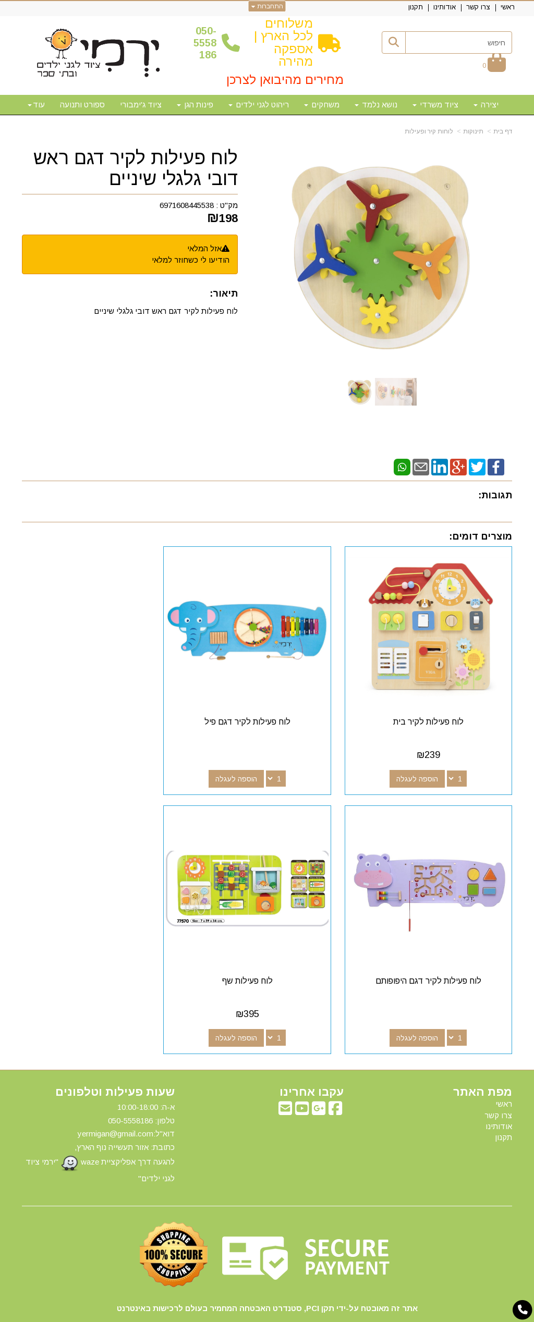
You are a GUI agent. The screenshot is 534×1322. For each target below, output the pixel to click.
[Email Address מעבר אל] (285, 1082)
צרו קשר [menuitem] (478, 7)
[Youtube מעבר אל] (302, 1082)
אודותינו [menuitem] (444, 7)
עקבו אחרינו (312, 1063)
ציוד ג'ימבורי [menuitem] (141, 104)
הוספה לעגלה (424, 764)
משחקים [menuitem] (321, 104)
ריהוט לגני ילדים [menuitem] (258, 104)
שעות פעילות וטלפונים (115, 1063)
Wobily (300, 1312)
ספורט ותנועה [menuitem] (82, 104)
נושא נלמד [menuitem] (376, 104)
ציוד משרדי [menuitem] (435, 104)
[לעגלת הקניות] (494, 65)
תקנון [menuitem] (415, 7)
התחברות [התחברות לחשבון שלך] (267, 6)
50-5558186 (204, 43)
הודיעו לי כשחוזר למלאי (190, 259)
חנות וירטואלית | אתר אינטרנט (200, 1312)
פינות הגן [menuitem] (195, 104)
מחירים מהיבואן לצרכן (285, 79)
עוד (36, 104)
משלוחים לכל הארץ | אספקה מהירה (283, 42)
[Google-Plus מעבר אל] (318, 1082)
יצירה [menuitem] (486, 104)
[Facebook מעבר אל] (335, 1082)
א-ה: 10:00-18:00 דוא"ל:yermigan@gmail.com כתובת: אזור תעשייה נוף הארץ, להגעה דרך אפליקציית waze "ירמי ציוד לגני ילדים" (100, 1113)
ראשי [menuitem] (508, 7)
